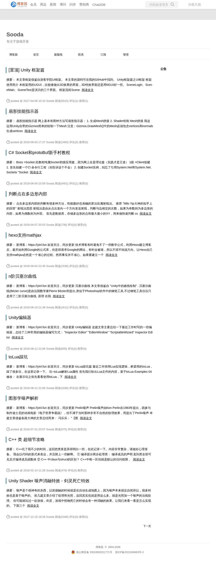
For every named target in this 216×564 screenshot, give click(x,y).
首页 (36, 54)
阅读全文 (88, 90)
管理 (126, 54)
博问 (63, 4)
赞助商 (84, 4)
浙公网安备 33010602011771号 (91, 552)
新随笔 (58, 54)
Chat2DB (98, 4)
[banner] (17, 4)
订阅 (103, 54)
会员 (33, 4)
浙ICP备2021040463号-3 (129, 552)
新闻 (53, 4)
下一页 (147, 526)
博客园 (13, 54)
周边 (43, 4)
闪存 (73, 4)
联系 (81, 54)
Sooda (14, 34)
